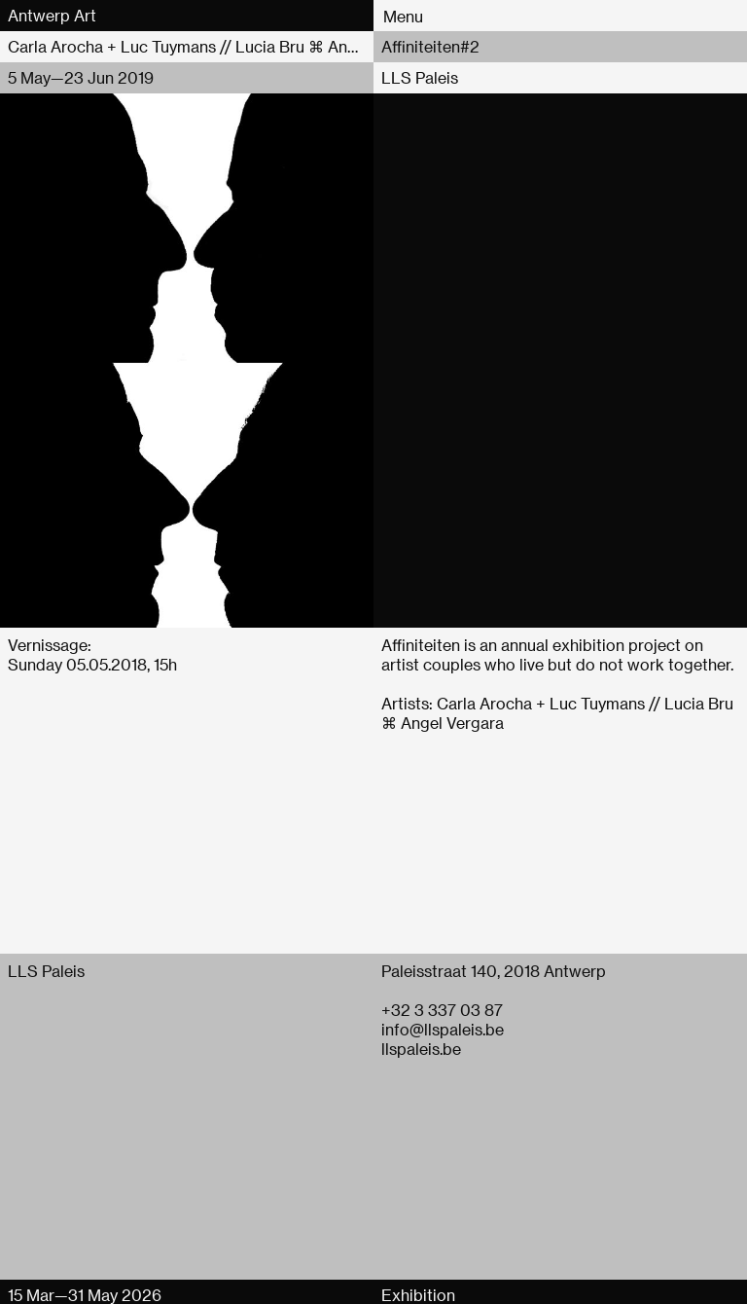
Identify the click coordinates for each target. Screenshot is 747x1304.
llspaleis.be (421, 1048)
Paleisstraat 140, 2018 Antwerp (493, 970)
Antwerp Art (52, 15)
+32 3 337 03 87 (442, 1009)
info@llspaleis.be (442, 1029)
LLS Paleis (419, 77)
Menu (403, 16)
